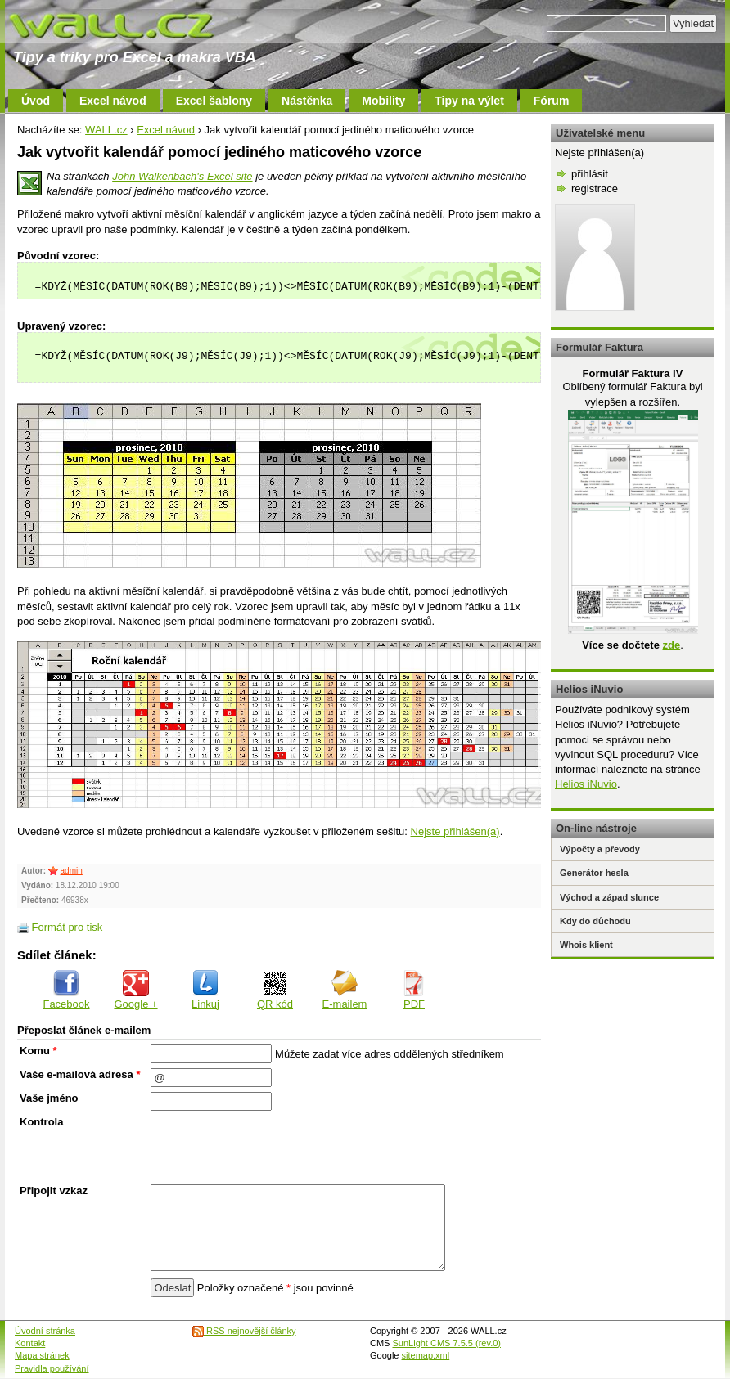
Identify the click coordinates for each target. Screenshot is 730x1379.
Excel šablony (214, 100)
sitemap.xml (426, 1355)
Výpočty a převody (600, 849)
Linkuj (205, 990)
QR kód (275, 990)
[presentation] (275, 1147)
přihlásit (589, 174)
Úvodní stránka (45, 1331)
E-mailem (344, 990)
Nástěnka (307, 100)
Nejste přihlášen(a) (455, 831)
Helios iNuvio (586, 784)
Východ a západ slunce (609, 897)
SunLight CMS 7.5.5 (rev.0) (447, 1343)
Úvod (35, 100)
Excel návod (112, 100)
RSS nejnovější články (244, 1331)
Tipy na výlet (469, 100)
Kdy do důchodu (595, 921)
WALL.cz (106, 130)
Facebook (66, 990)
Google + (135, 990)
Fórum (552, 100)
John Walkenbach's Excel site (182, 176)
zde (671, 645)
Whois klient (586, 945)
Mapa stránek (42, 1355)
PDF (414, 990)
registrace (594, 188)
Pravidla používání (52, 1368)
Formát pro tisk (59, 927)
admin (72, 870)
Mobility (383, 100)
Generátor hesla (594, 873)
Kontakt (30, 1343)
